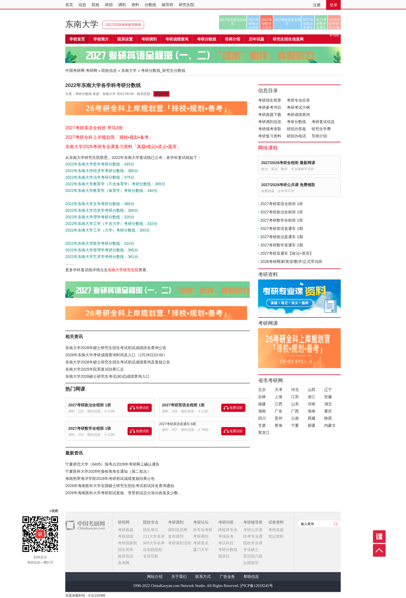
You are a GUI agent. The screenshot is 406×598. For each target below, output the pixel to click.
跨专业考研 (202, 530)
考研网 (91, 70)
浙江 (311, 397)
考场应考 (226, 536)
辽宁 (328, 389)
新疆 (311, 425)
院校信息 (109, 70)
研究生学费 (321, 129)
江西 (278, 404)
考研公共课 (252, 530)
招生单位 (150, 530)
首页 (69, 4)
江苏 (295, 397)
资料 (135, 4)
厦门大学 (201, 549)
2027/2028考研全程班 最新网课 (288, 163)
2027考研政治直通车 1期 (281, 237)
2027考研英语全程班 (233, 22)
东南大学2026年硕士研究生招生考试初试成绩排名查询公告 (115, 348)
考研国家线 (127, 543)
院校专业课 (252, 543)
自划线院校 (152, 549)
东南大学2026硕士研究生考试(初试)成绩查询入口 (107, 376)
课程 (379, 536)
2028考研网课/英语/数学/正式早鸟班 (334, 23)
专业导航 (150, 556)
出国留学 (251, 563)
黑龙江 (264, 432)
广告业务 (227, 577)
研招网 (123, 522)
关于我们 (179, 577)
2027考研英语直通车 (287, 22)
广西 (295, 411)
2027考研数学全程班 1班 (89, 428)
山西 (311, 389)
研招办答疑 (296, 129)
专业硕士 (251, 549)
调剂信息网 (177, 530)
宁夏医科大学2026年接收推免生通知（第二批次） (108, 471)
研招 (109, 4)
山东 (295, 404)
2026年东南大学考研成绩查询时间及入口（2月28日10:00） (116, 355)
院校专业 (150, 522)
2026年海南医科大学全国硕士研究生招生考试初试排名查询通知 (119, 485)
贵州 (278, 418)
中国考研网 (85, 525)
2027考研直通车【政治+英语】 (286, 253)
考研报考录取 (269, 129)
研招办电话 (296, 136)
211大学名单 (154, 536)
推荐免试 (125, 556)
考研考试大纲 (298, 107)
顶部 (379, 550)
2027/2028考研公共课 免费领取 (288, 185)
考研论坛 (201, 522)
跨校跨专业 (227, 530)
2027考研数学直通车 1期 (281, 245)
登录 (333, 5)
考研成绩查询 (298, 114)
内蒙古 (330, 425)
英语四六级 (252, 556)
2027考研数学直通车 (321, 23)
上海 (278, 397)
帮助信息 (251, 577)
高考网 (123, 563)
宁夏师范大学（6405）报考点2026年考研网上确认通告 (112, 464)
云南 (295, 418)
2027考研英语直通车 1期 (281, 228)
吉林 (262, 397)
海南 (311, 411)
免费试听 (142, 408)
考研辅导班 (252, 522)
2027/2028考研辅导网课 (123, 25)
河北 (295, 389)
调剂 (122, 4)
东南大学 (81, 24)
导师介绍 (232, 39)
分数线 (150, 4)
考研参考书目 (269, 107)
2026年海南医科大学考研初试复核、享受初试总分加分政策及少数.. (122, 493)
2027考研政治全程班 (253, 23)
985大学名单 (154, 543)
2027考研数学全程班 (266, 23)
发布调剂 (175, 536)
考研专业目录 (298, 100)
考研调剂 (149, 39)
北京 (262, 389)
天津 (278, 389)
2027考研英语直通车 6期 (177, 424)
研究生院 (186, 4)
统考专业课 (252, 536)
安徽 (328, 397)
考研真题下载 (269, 114)
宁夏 (295, 425)
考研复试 (201, 543)
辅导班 (167, 4)
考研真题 (125, 530)
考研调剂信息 (269, 121)
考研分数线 (296, 121)
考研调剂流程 (179, 543)
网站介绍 (155, 577)
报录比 (224, 556)
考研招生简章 (269, 100)
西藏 (311, 418)
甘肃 (262, 425)
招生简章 (125, 549)
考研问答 (226, 522)
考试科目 (226, 543)
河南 (311, 404)
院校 (95, 4)
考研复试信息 (323, 121)
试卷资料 (276, 522)
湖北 (328, 404)
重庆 (328, 411)
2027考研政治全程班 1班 (89, 405)
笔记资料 (276, 536)
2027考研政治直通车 (308, 23)
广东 (278, 411)
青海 (278, 425)
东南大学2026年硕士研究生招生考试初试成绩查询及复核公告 (117, 362)
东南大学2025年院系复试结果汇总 (94, 369)
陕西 (328, 418)
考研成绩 (125, 536)
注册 (317, 5)
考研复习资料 (269, 136)
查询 (336, 523)
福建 (262, 404)
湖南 (262, 411)
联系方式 (203, 577)
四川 (262, 418)
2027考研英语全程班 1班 (183, 405)
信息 (82, 4)
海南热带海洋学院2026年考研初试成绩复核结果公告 (110, 478)
